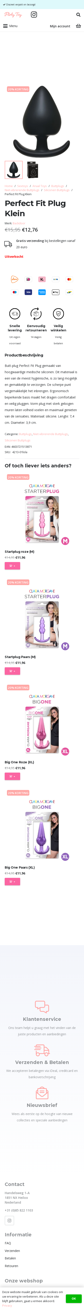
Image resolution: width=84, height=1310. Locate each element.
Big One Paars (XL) (19, 867)
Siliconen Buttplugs (57, 190)
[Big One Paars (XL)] (42, 825)
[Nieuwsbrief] (42, 1093)
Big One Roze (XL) (19, 762)
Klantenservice (42, 1019)
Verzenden (12, 1251)
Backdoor (19, 223)
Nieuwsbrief (42, 1105)
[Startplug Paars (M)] (42, 614)
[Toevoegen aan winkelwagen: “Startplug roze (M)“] (12, 566)
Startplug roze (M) (19, 552)
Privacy (7, 1305)
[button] (78, 14)
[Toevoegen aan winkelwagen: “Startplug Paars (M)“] (12, 671)
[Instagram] (34, 14)
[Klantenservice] (42, 1007)
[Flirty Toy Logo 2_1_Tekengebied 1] (13, 14)
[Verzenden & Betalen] (42, 1050)
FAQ (8, 1243)
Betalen (10, 1258)
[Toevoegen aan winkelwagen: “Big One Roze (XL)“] (12, 776)
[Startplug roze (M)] (42, 509)
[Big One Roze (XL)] (42, 720)
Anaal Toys (39, 186)
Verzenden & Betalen (42, 1062)
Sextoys (22, 186)
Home (9, 186)
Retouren (11, 1266)
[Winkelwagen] (78, 26)
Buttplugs (57, 186)
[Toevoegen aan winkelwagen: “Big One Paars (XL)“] (12, 882)
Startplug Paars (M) (20, 657)
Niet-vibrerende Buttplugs (22, 190)
